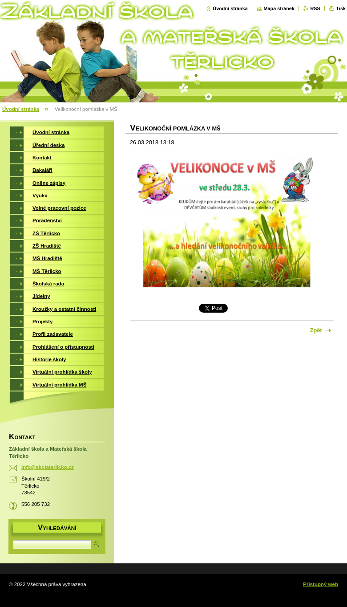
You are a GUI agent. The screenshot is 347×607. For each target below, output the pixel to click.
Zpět (316, 330)
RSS (315, 8)
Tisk (341, 8)
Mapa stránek (279, 8)
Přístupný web (320, 584)
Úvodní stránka (230, 8)
